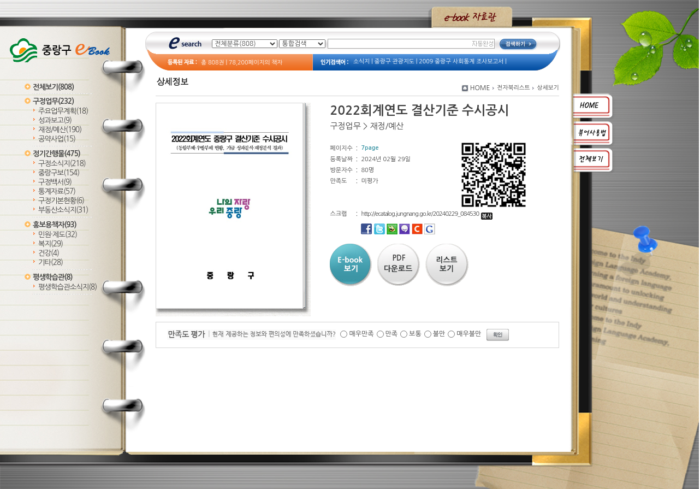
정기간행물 (56, 153)
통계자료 (56, 191)
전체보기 (53, 87)
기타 (50, 262)
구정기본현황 (61, 200)
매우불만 (468, 334)
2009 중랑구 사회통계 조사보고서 (461, 61)
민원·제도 (57, 234)
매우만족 (361, 334)
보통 (415, 334)
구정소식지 (62, 163)
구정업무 (53, 101)
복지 (50, 244)
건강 (48, 253)
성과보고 (55, 120)
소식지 (361, 61)
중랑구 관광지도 (394, 61)
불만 (439, 334)
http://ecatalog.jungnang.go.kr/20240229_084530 (427, 214)
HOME (480, 88)
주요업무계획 (63, 111)
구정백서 (55, 182)
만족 (391, 334)
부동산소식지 (63, 210)
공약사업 (56, 139)
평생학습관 (52, 277)
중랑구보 (58, 172)
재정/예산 (59, 129)
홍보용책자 (54, 224)
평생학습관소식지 (67, 287)
